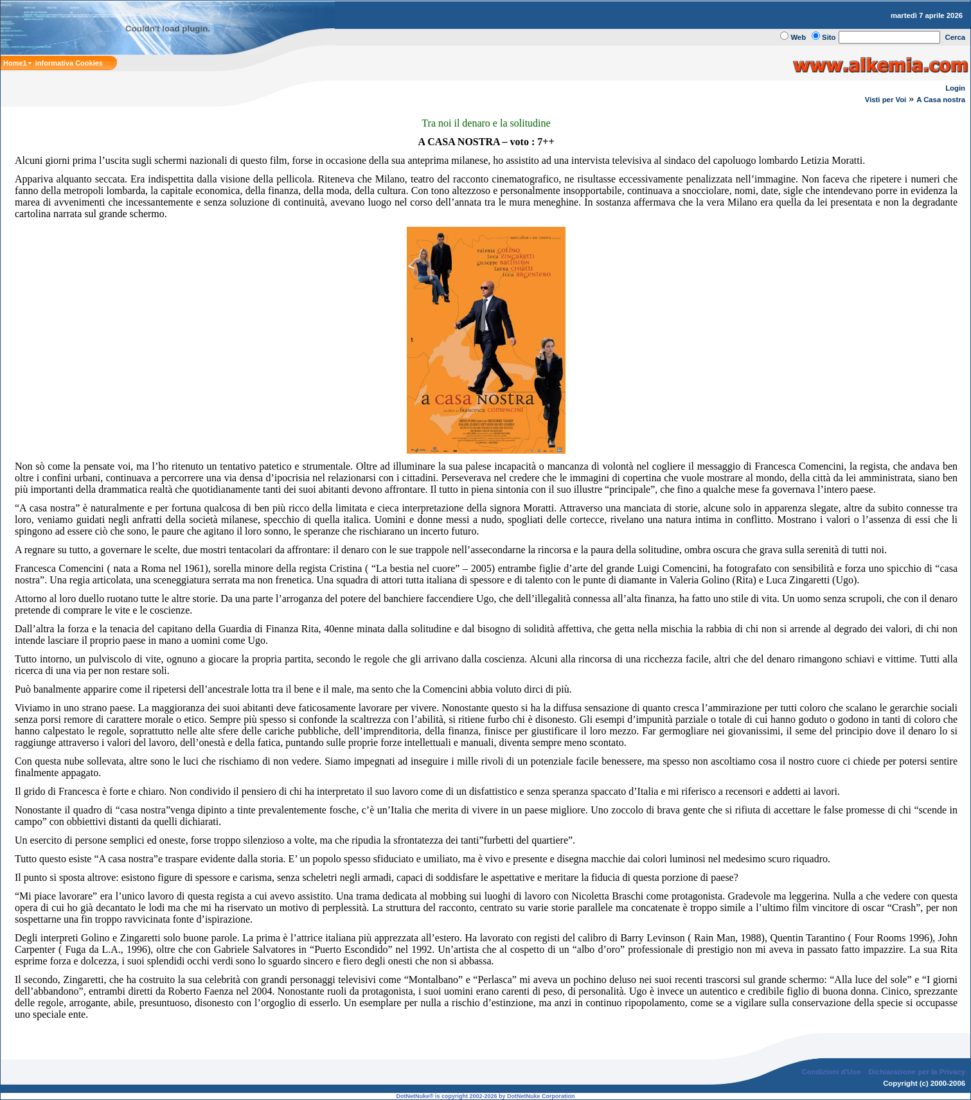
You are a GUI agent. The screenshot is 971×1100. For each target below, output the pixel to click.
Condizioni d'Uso (830, 1072)
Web (798, 37)
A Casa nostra (940, 99)
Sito (828, 37)
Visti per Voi (885, 99)
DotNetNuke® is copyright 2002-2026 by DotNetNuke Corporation (485, 1096)
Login (955, 88)
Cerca (955, 37)
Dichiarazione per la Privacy (917, 1072)
